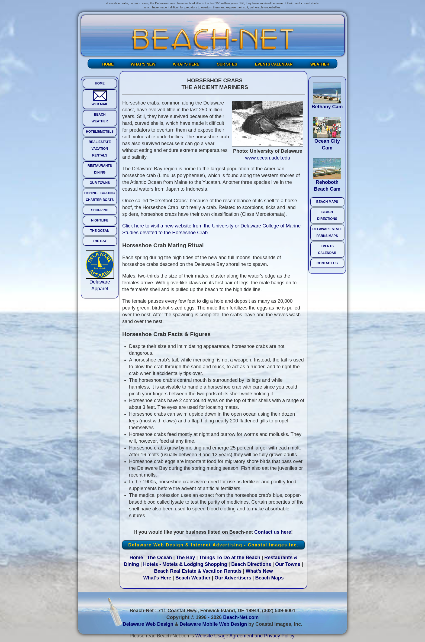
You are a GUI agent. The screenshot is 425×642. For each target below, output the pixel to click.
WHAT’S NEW (143, 64)
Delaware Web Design (148, 624)
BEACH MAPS (327, 202)
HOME (108, 64)
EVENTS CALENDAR (273, 64)
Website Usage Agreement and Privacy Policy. (245, 635)
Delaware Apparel (100, 282)
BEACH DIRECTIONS (327, 215)
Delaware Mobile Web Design (213, 624)
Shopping (216, 564)
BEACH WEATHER (100, 118)
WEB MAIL (100, 98)
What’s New (259, 571)
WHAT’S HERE (186, 64)
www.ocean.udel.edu (267, 158)
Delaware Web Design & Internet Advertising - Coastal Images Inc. (213, 545)
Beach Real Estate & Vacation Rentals (198, 571)
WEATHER (319, 64)
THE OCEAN (100, 231)
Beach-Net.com (241, 617)
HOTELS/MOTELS (100, 131)
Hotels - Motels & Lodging (173, 564)
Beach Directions (251, 564)
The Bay (185, 557)
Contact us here (272, 532)
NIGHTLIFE (99, 220)
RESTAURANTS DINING (100, 169)
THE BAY (100, 241)
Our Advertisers (233, 578)
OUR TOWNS (100, 183)
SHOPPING (99, 210)
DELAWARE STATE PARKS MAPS (327, 232)
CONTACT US (327, 263)
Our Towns (287, 564)
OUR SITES (227, 64)
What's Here (157, 578)
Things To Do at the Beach (229, 557)
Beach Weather (193, 578)
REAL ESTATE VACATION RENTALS (100, 148)
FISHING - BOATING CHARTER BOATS (99, 196)
